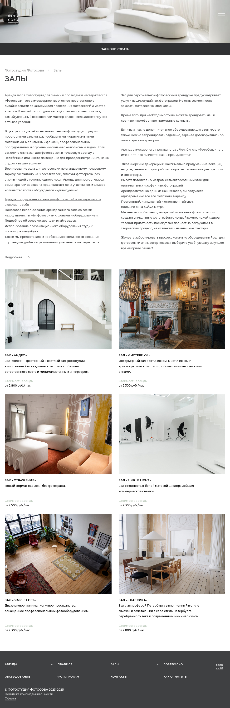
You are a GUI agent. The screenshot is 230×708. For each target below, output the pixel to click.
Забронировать (115, 49)
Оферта (10, 698)
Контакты (119, 676)
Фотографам (68, 676)
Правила (65, 664)
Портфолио (173, 664)
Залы (115, 664)
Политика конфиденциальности (29, 694)
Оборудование (17, 676)
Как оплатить (175, 676)
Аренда (11, 664)
